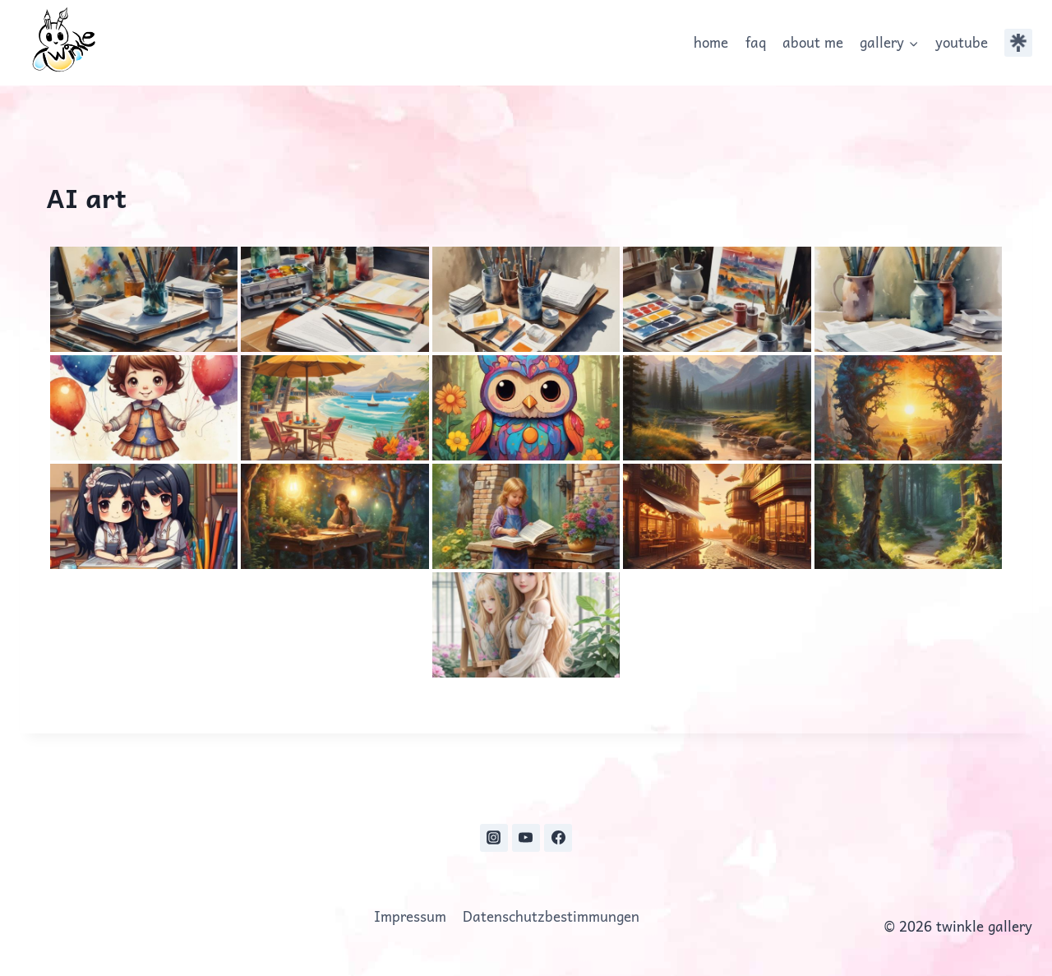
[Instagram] (494, 838)
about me (812, 41)
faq (755, 41)
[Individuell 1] (1018, 43)
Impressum (410, 915)
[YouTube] (526, 838)
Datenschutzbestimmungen (551, 915)
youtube (961, 41)
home (711, 41)
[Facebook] (558, 838)
